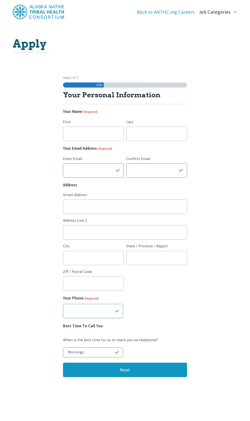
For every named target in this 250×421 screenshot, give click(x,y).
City (66, 246)
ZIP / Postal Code (77, 272)
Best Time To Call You (83, 326)
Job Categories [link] (214, 12)
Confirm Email (138, 159)
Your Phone (81, 298)
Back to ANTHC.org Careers (166, 12)
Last (129, 122)
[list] (218, 10)
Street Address (75, 195)
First (67, 122)
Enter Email (72, 159)
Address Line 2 (75, 220)
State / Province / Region (147, 246)
